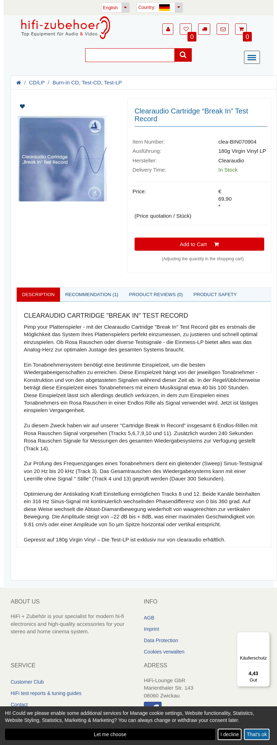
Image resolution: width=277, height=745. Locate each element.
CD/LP (37, 82)
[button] (167, 29)
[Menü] (254, 58)
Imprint (151, 629)
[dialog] (138, 725)
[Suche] (130, 55)
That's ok (257, 734)
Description (39, 294)
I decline (230, 734)
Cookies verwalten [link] (164, 652)
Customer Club (27, 682)
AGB (149, 618)
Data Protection (161, 641)
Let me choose (110, 734)
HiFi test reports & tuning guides (46, 693)
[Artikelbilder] (66, 154)
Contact (19, 705)
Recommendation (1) (94, 294)
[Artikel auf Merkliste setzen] (42, 106)
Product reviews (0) (161, 294)
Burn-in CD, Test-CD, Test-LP (87, 82)
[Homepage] (65, 27)
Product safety (222, 294)
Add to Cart (199, 244)
